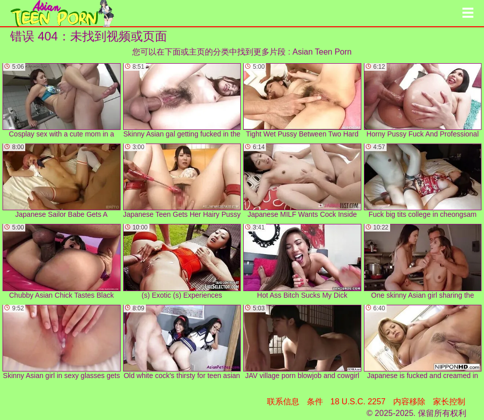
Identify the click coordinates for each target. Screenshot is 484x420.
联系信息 (283, 401)
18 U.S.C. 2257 (358, 401)
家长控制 (449, 401)
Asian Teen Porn (322, 52)
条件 (315, 401)
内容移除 (409, 401)
